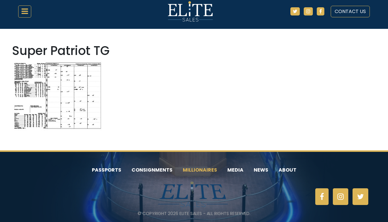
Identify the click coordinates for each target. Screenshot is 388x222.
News (261, 169)
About (287, 169)
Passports (106, 169)
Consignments (152, 169)
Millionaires (200, 169)
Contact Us (350, 11)
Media (235, 169)
